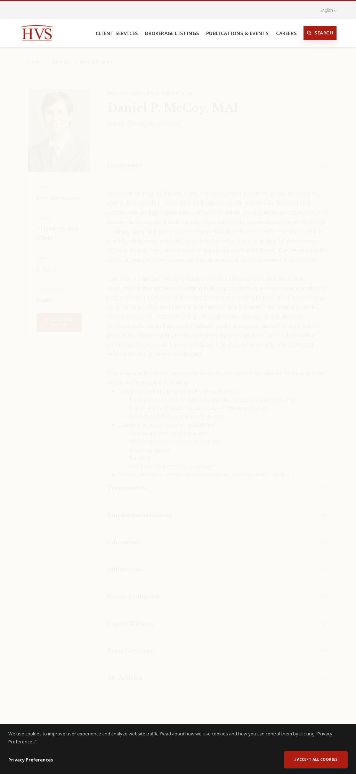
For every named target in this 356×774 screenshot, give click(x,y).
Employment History (139, 510)
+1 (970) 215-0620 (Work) (57, 228)
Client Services (117, 33)
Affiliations (123, 564)
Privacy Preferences (30, 761)
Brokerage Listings (172, 33)
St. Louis (46, 263)
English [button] (324, 10)
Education (123, 537)
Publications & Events (237, 33)
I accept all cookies (316, 761)
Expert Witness (130, 618)
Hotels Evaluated (133, 591)
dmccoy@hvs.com (58, 193)
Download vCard (59, 317)
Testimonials (127, 482)
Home (35, 56)
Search (320, 33)
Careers (286, 33)
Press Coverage (130, 645)
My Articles (124, 672)
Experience (124, 160)
